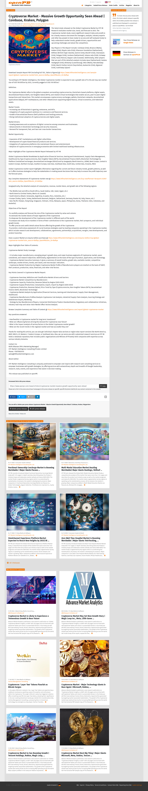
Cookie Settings (137, 785)
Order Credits (113, 5)
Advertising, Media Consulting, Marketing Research (39, 24)
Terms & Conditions (100, 785)
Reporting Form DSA (125, 785)
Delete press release (18, 409)
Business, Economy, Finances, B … (79, 462)
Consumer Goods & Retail (23, 462)
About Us (136, 5)
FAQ (78, 785)
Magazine (129, 5)
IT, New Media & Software (23, 533)
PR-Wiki (92, 2)
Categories (88, 5)
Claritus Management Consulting (18, 681)
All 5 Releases (13, 563)
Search (134, 2)
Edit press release (37, 409)
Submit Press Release (100, 5)
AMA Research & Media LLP (16, 613)
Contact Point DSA (113, 785)
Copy (103, 386)
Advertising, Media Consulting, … (25, 611)
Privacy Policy (90, 785)
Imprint (98, 2)
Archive (121, 5)
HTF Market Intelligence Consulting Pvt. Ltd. (33, 26)
